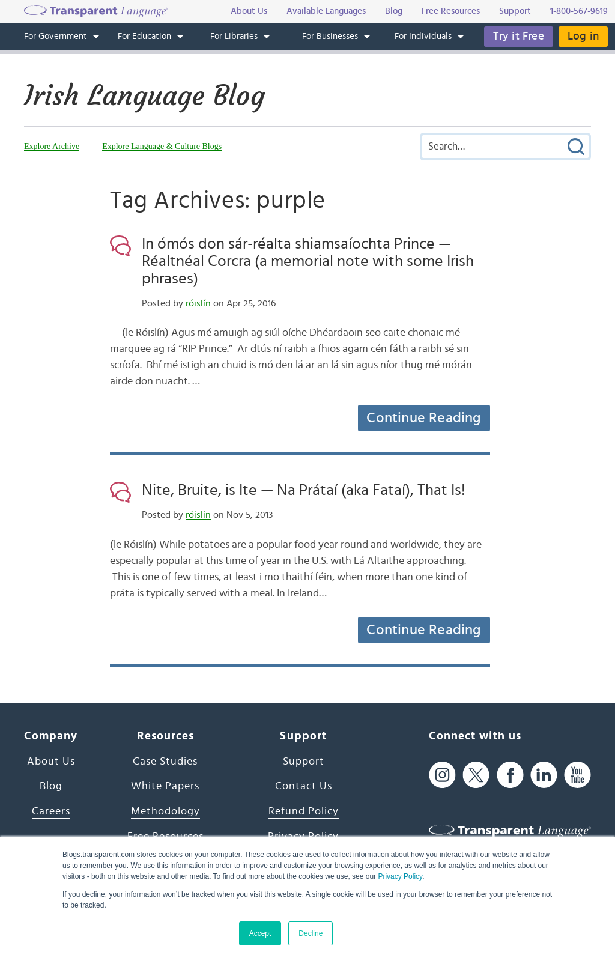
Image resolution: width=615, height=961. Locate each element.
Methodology (165, 811)
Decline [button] (310, 933)
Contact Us (303, 786)
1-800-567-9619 (579, 11)
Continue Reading (423, 418)
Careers (51, 811)
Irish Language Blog (144, 95)
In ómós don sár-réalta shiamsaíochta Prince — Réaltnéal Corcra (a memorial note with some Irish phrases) (308, 261)
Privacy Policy (400, 876)
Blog (51, 786)
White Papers (165, 786)
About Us (51, 761)
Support (303, 761)
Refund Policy (303, 811)
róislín (198, 303)
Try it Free (518, 36)
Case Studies (165, 761)
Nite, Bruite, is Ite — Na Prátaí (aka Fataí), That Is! (303, 490)
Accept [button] (260, 933)
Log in (583, 36)
